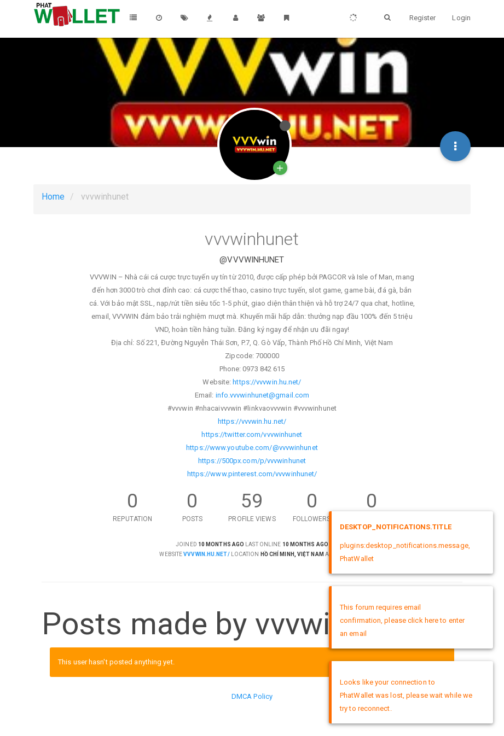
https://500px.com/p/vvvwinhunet (252, 461)
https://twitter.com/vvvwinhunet (251, 434)
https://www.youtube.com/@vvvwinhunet (252, 447)
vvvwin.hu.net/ (206, 554)
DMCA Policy (252, 696)
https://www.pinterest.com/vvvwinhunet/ (252, 474)
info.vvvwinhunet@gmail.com (263, 395)
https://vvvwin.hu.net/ (267, 382)
